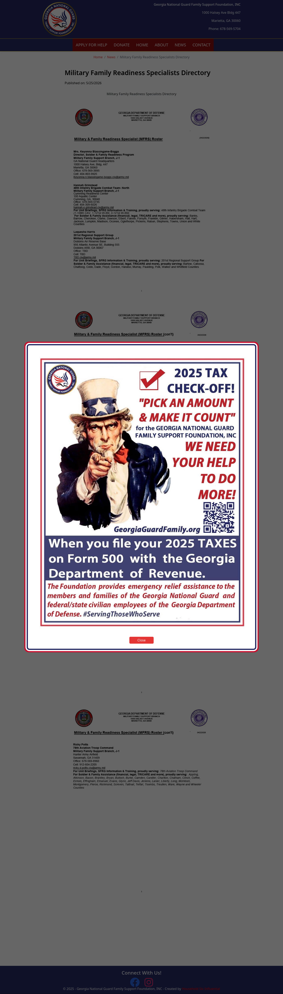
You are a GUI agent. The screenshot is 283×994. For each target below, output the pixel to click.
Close (141, 640)
